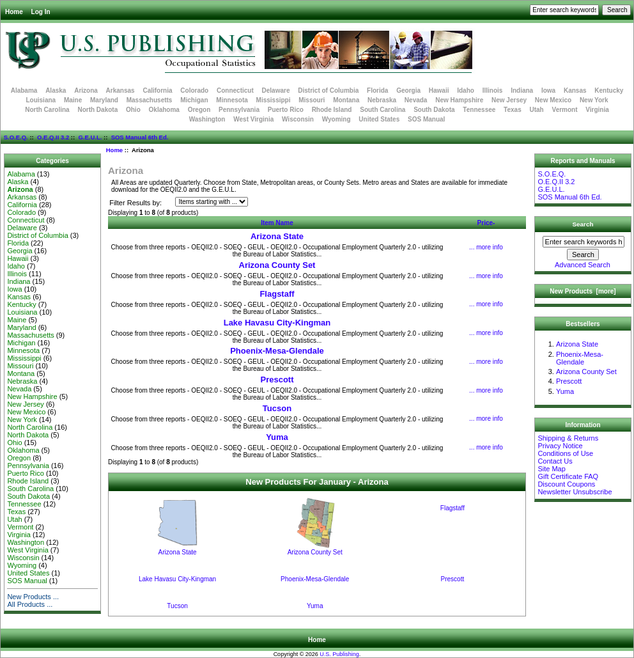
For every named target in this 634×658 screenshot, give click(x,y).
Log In (40, 11)
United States (379, 119)
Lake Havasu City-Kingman (277, 322)
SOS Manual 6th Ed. (140, 137)
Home (14, 11)
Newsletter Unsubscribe (574, 492)
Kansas (575, 90)
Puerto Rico (286, 109)
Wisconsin (298, 119)
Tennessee (479, 109)
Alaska (55, 90)
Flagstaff (276, 294)
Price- (486, 222)
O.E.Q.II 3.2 (53, 137)
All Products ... (29, 604)
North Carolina (47, 109)
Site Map (551, 469)
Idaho (465, 90)
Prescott (276, 379)
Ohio (133, 109)
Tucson (277, 408)
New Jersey (509, 100)
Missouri (311, 100)
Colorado (194, 90)
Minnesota (231, 100)
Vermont (565, 109)
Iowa (548, 90)
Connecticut (235, 90)
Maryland (104, 100)
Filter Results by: (135, 203)
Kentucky (608, 90)
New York (594, 100)
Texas (513, 109)
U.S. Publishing (339, 654)
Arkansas (120, 90)
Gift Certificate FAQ (567, 476)
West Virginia (253, 119)
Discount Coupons (566, 484)
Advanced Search (582, 265)
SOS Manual (426, 119)
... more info (486, 247)
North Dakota (97, 109)
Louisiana (41, 100)
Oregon (199, 109)
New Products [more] (582, 291)
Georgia (408, 90)
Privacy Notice (559, 446)
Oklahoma (164, 109)
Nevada (416, 100)
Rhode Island (332, 109)
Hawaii (439, 90)
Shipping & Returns (567, 438)
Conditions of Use (565, 453)
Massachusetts (150, 100)
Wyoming (336, 119)
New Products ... (33, 596)
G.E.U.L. (90, 137)
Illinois (493, 90)
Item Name (277, 222)
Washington (207, 119)
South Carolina (382, 109)
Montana (346, 100)
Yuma (277, 437)
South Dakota (434, 109)
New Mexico (553, 100)
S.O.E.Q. (16, 137)
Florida (377, 90)
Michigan (194, 100)
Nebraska (381, 100)
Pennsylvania (239, 109)
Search (583, 224)
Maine (73, 100)
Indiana (522, 90)
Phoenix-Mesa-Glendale (277, 351)
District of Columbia (328, 90)
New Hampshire (459, 100)
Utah (537, 109)
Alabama (24, 90)
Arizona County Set (277, 265)
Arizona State (277, 236)
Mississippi (273, 100)
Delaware (276, 90)
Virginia (597, 109)
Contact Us (554, 461)
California (157, 90)
